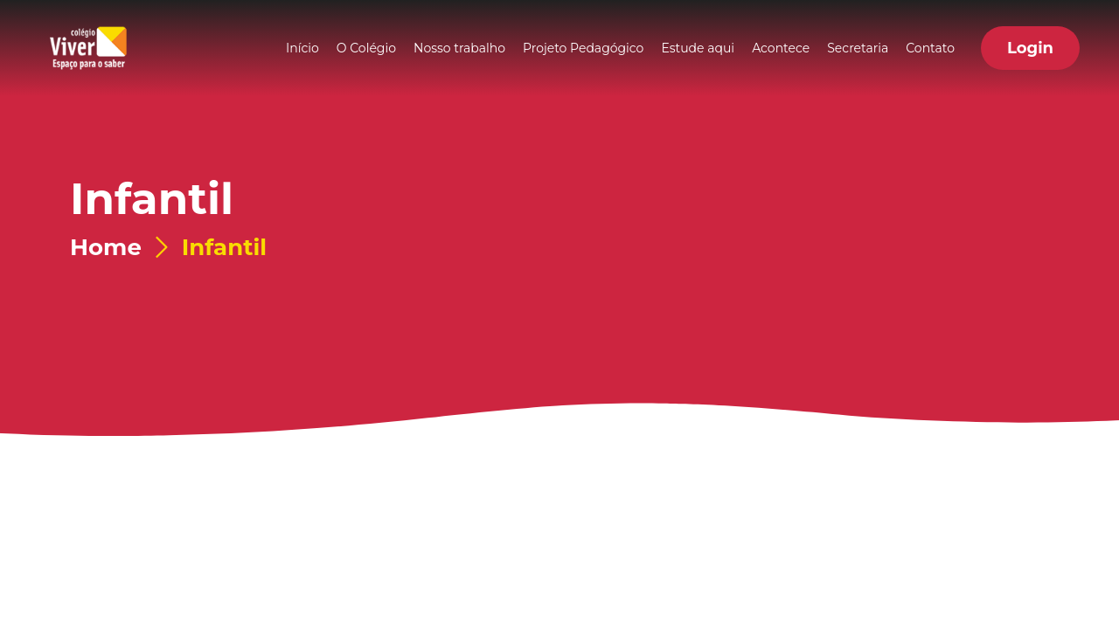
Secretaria (857, 48)
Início (302, 48)
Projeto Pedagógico (583, 48)
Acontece (781, 48)
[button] (1030, 48)
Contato (930, 48)
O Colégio (366, 48)
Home (106, 247)
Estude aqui (697, 48)
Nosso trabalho (459, 48)
